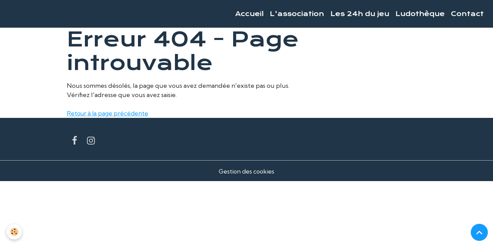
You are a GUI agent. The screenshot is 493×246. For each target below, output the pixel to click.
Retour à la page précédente (109, 113)
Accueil (249, 14)
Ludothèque (420, 14)
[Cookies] (14, 232)
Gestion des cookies (246, 171)
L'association (297, 14)
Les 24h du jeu (359, 14)
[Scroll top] (479, 232)
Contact (467, 14)
